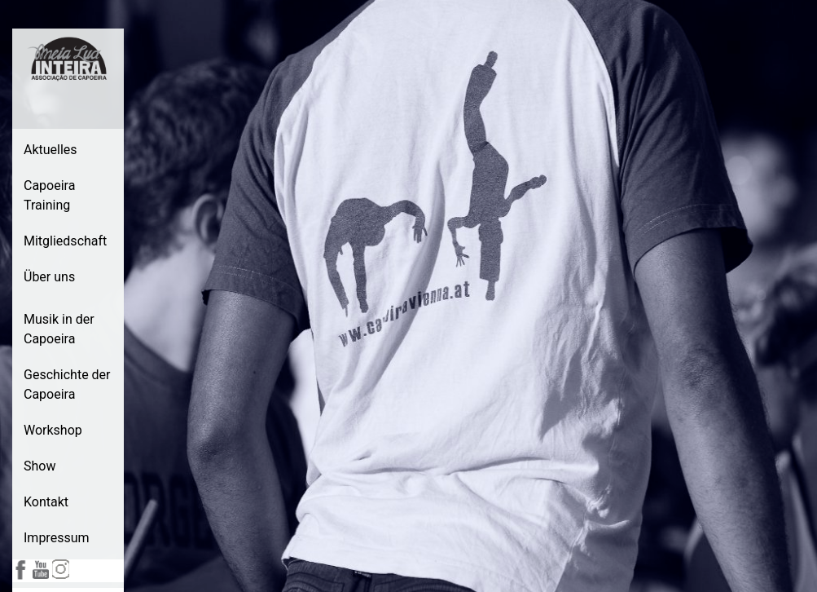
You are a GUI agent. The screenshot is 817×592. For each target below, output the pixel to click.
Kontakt (46, 502)
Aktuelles (50, 149)
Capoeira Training (49, 195)
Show (39, 466)
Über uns (49, 277)
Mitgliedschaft (65, 241)
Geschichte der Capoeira (67, 384)
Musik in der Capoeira (59, 329)
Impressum (57, 538)
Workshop (53, 430)
